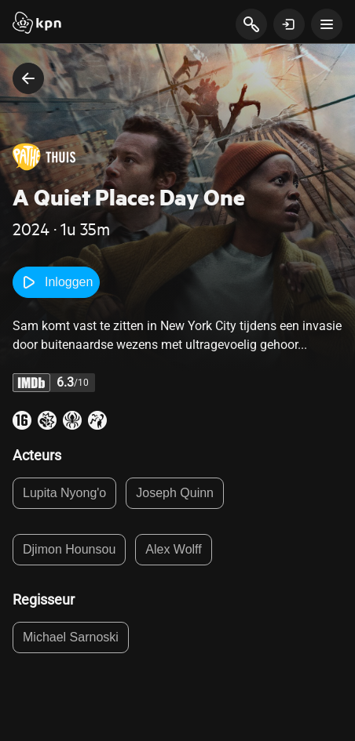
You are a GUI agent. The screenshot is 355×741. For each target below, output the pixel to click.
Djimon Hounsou (69, 549)
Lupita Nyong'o (64, 492)
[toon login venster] (289, 24)
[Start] (36, 24)
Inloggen (56, 282)
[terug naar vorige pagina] (28, 78)
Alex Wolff (173, 549)
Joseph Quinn (175, 492)
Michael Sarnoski (71, 637)
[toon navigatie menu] (326, 24)
